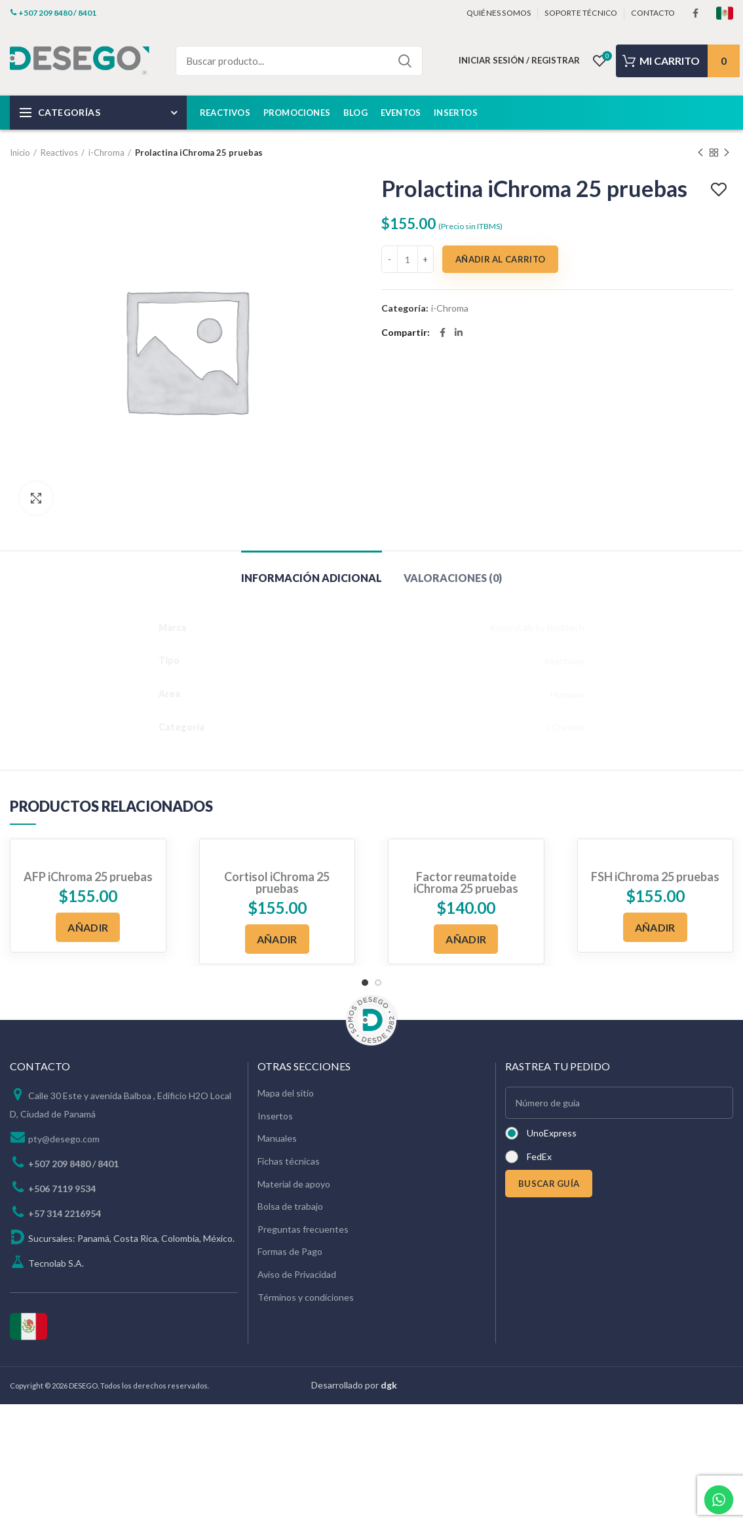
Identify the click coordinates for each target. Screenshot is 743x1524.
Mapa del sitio (285, 1092)
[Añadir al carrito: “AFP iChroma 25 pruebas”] (88, 927)
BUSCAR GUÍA (548, 1183)
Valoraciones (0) (453, 578)
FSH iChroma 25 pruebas (655, 876)
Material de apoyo (293, 1183)
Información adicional (311, 578)
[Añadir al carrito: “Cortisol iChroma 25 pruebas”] (277, 939)
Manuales (277, 1138)
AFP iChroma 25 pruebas (88, 876)
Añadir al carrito (500, 259)
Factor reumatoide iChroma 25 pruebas (465, 882)
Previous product (700, 153)
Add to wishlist (720, 190)
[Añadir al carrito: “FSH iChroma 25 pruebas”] (655, 927)
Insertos (275, 1115)
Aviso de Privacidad (296, 1274)
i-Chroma (106, 152)
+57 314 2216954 (64, 1213)
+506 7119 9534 (62, 1188)
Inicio (20, 152)
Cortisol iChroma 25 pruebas (277, 882)
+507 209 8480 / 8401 (73, 1163)
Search (405, 61)
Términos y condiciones (305, 1297)
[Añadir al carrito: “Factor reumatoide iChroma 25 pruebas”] (466, 939)
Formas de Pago (289, 1251)
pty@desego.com (64, 1138)
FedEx (539, 1156)
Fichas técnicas (288, 1161)
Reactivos (59, 152)
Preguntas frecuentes (303, 1229)
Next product (727, 153)
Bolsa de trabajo (290, 1206)
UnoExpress (552, 1132)
